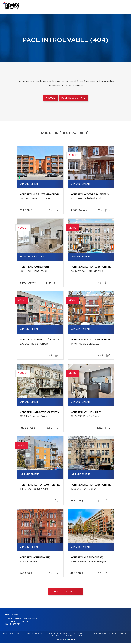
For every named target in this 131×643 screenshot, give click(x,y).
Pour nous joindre (73, 98)
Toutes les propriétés (65, 592)
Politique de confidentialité (105, 634)
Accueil (50, 98)
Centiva (71, 640)
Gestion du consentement (71, 635)
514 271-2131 (15, 624)
